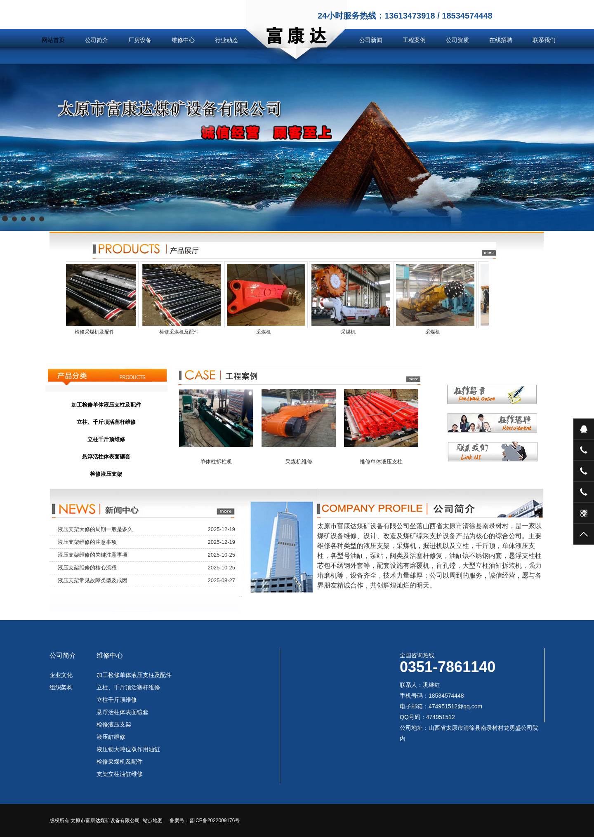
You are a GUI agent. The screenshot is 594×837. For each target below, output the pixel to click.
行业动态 (226, 40)
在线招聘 (500, 40)
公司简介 (96, 40)
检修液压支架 (114, 724)
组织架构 (61, 687)
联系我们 (544, 40)
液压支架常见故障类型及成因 (92, 580)
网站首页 (53, 40)
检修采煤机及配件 (120, 761)
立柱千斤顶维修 (117, 700)
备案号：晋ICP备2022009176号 (205, 820)
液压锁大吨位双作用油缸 (128, 749)
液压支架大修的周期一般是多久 (95, 529)
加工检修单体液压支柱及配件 (134, 675)
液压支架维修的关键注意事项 (92, 555)
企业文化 (61, 675)
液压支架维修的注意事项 (87, 542)
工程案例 (414, 40)
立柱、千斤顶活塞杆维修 (128, 687)
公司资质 (457, 40)
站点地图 (153, 820)
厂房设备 (139, 40)
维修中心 (183, 40)
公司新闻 (370, 40)
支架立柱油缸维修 (120, 774)
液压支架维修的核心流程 (87, 567)
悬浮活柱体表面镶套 (122, 712)
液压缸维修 (111, 737)
